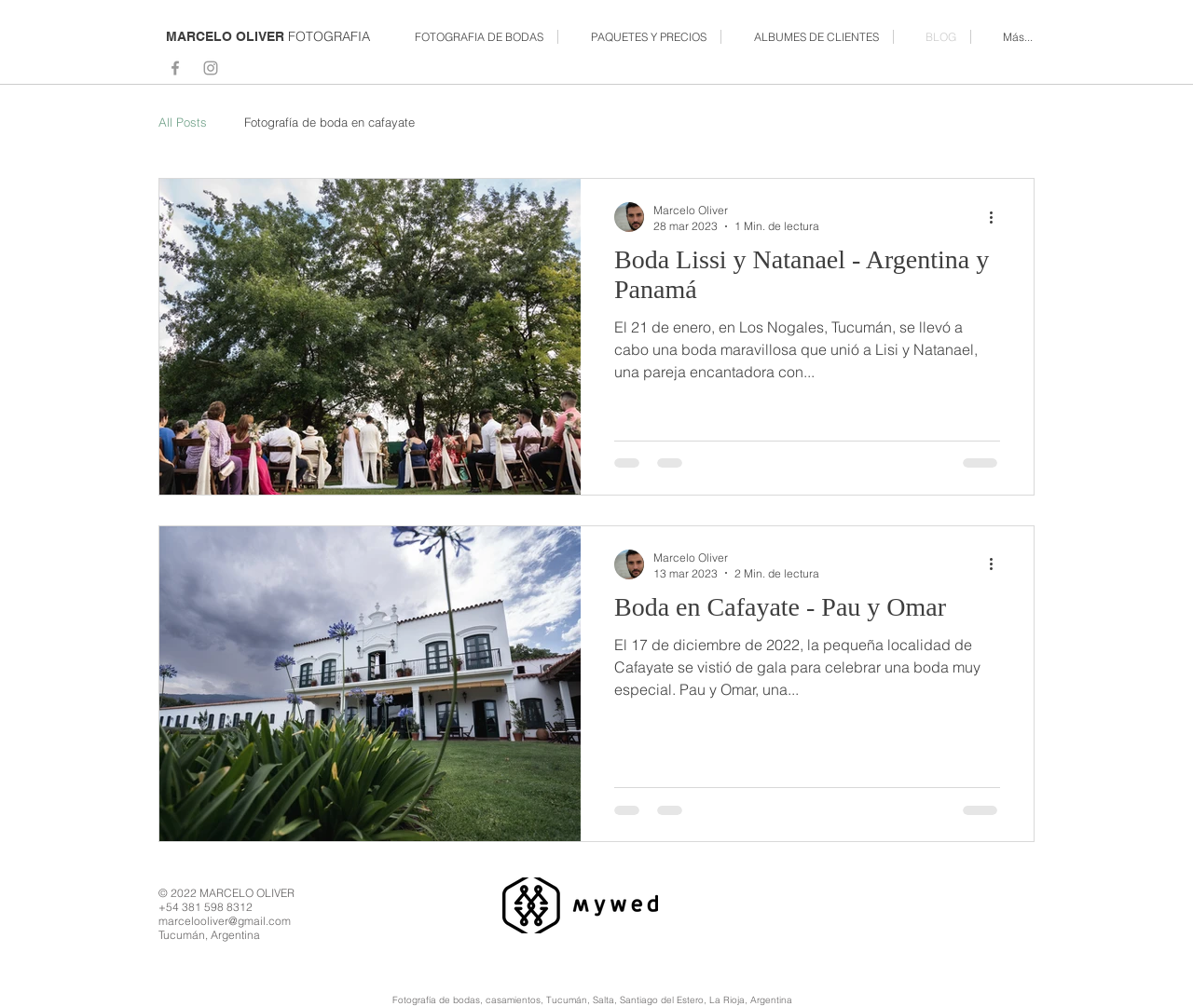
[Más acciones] (997, 217)
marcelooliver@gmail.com (224, 921)
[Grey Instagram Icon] (210, 68)
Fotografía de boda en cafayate (329, 122)
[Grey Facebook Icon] (175, 68)
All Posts (182, 122)
